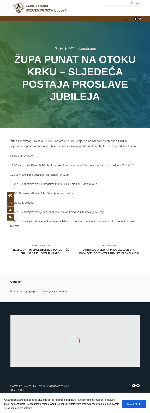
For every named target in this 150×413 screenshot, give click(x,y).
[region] (75, 403)
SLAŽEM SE (134, 404)
